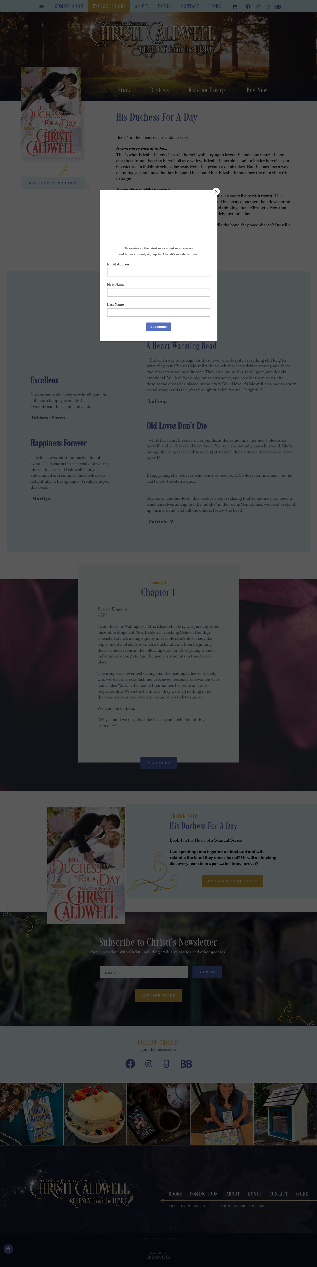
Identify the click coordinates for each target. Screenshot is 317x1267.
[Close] (216, 191)
